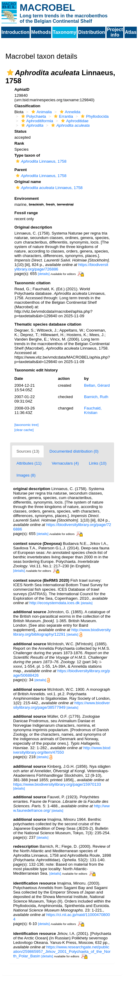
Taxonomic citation (32, 283)
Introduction (15, 32)
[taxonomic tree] (26, 425)
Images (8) (26, 475)
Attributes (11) (29, 463)
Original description (33, 227)
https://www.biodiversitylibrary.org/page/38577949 (61, 705)
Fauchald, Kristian (93, 410)
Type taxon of (27, 155)
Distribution (91, 32)
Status (20, 131)
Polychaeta (33, 116)
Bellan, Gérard (97, 385)
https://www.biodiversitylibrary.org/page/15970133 (57, 784)
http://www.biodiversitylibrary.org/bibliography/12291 (62, 632)
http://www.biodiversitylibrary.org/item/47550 (61, 750)
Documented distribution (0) (73, 451)
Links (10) (98, 463)
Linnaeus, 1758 (40, 161)
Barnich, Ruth (96, 397)
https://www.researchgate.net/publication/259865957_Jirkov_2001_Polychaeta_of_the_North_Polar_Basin (61, 951)
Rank (19, 143)
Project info (115, 32)
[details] (44, 274)
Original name (27, 181)
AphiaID (21, 89)
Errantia (62, 116)
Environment (26, 198)
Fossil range (26, 213)
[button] (10, 72)
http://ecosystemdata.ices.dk (54, 603)
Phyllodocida (94, 116)
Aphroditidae (74, 121)
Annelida (69, 112)
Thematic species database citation (47, 324)
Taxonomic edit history (36, 370)
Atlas (131, 32)
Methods (41, 32)
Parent (20, 169)
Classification (27, 106)
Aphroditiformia (36, 121)
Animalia (41, 112)
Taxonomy (64, 32)
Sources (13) (27, 451)
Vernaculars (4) (65, 463)
